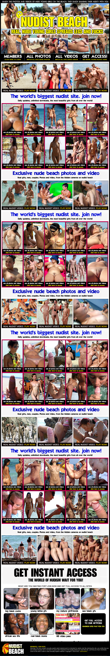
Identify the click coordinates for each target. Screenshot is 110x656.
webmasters (83, 651)
